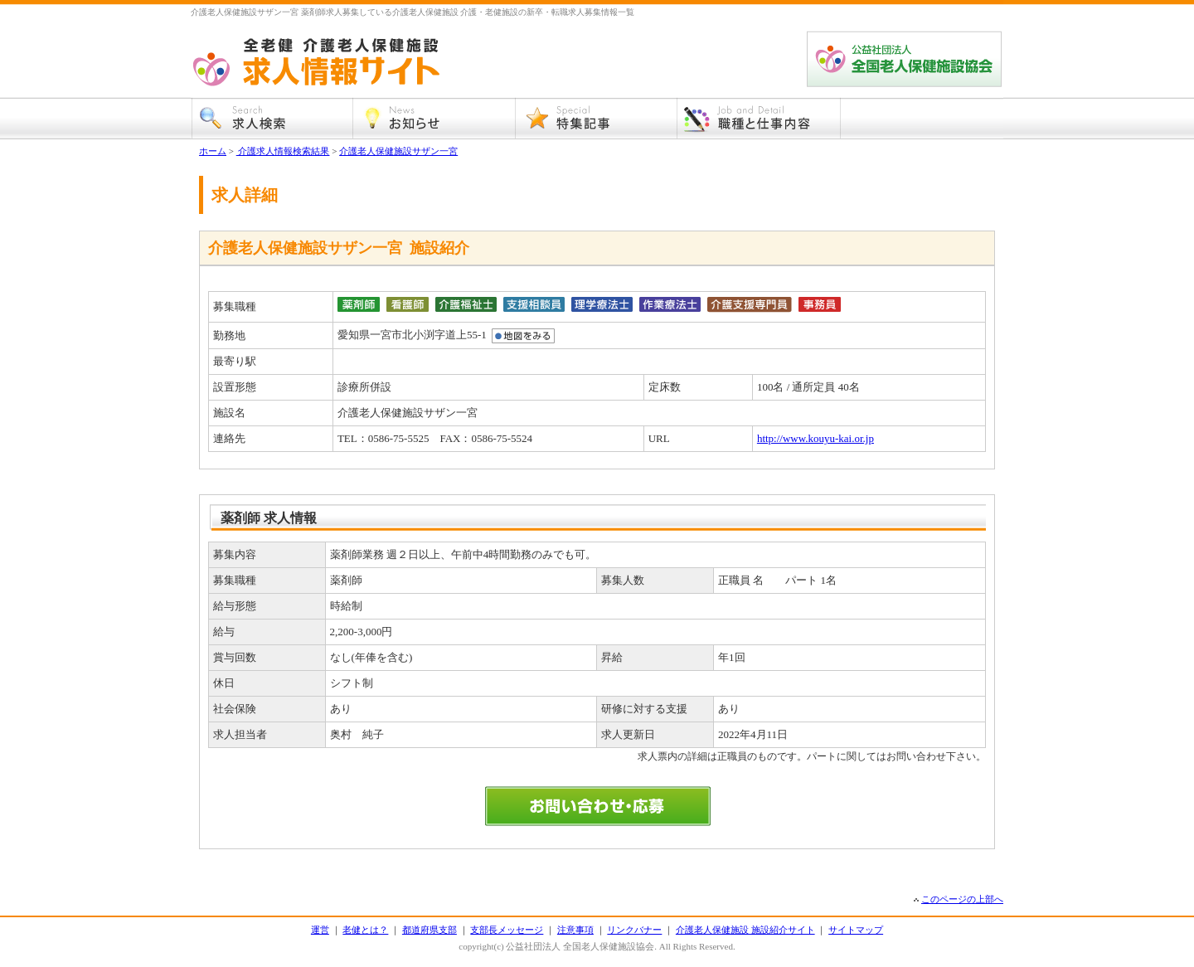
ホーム (212, 151)
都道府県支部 (429, 930)
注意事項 (575, 930)
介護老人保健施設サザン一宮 (398, 151)
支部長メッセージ (506, 930)
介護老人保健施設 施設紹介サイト (745, 930)
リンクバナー (634, 930)
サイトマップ (855, 930)
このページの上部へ (962, 899)
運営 (320, 930)
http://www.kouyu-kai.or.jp (815, 438)
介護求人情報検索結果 (283, 151)
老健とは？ (365, 930)
